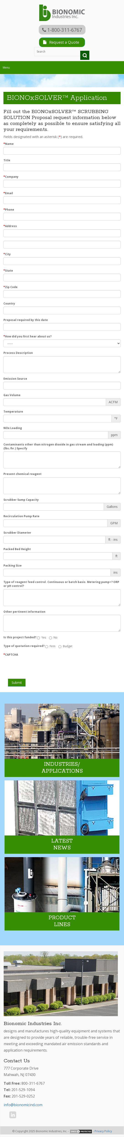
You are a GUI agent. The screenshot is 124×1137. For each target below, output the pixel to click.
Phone (8, 210)
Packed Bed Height (17, 549)
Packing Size (12, 565)
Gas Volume (12, 395)
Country (9, 303)
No (53, 637)
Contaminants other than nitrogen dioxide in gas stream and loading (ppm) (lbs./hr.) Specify (58, 446)
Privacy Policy (103, 1131)
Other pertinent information (24, 612)
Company (10, 177)
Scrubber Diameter (17, 533)
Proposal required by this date (25, 320)
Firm (50, 646)
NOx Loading (12, 428)
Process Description (18, 353)
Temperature (13, 411)
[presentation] (38, 667)
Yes (41, 637)
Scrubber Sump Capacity (21, 500)
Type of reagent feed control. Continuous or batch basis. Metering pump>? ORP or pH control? (61, 584)
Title (6, 160)
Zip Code (10, 287)
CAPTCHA (10, 655)
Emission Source (15, 379)
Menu (7, 68)
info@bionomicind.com (23, 1104)
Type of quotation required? (23, 646)
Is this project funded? (19, 637)
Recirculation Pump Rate (21, 516)
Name (8, 144)
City (7, 254)
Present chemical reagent (22, 474)
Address (10, 226)
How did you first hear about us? (27, 336)
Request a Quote (61, 42)
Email (8, 193)
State (8, 271)
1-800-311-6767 (62, 30)
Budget (65, 646)
